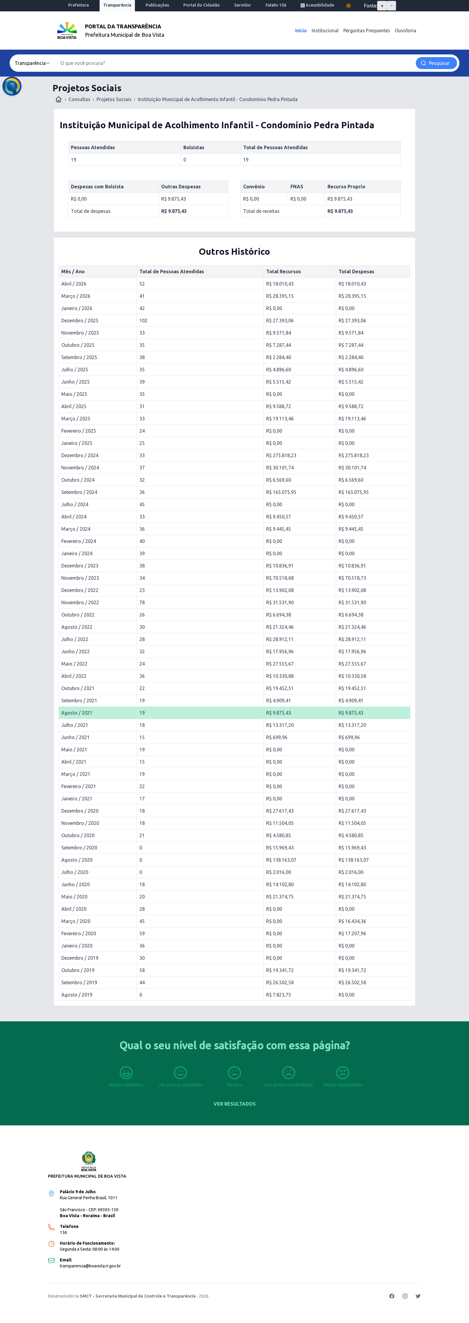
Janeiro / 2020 (76, 945)
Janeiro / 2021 (76, 798)
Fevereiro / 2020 (78, 933)
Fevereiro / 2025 (78, 431)
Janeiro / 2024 (76, 553)
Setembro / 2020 (79, 847)
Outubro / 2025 (78, 345)
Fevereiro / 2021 (78, 786)
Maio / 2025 (74, 394)
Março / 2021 (75, 774)
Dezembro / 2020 (79, 811)
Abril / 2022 (73, 676)
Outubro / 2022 (78, 614)
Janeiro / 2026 (76, 308)
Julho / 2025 (74, 369)
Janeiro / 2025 (76, 443)
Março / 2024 (75, 529)
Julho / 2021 (74, 725)
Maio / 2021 (74, 749)
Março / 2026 (75, 296)
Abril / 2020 (73, 909)
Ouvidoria (405, 30)
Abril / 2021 (73, 761)
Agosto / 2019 (76, 994)
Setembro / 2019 (79, 982)
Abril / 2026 (73, 283)
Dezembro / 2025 (79, 320)
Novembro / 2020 (80, 823)
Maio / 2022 (74, 663)
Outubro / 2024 (78, 480)
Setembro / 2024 (79, 492)
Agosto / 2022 (76, 627)
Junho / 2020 (75, 884)
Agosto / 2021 (76, 712)
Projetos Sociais (114, 99)
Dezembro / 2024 (79, 455)
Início (301, 30)
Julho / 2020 (74, 872)
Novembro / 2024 (80, 467)
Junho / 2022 (75, 651)
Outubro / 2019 (78, 970)
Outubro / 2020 (78, 835)
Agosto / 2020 (76, 860)
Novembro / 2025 (80, 332)
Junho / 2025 (75, 381)
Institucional (325, 30)
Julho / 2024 (74, 504)
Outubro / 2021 (78, 688)
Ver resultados (235, 1104)
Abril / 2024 (73, 516)
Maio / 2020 (74, 896)
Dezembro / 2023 (79, 565)
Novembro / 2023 (80, 578)
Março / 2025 (75, 418)
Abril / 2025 (73, 406)
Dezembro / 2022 (79, 590)
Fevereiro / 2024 (78, 541)
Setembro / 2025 (79, 357)
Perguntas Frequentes (366, 30)
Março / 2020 (75, 921)
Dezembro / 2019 (79, 958)
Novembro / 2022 (80, 602)
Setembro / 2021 (79, 700)
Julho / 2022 (74, 639)
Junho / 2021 (75, 737)
